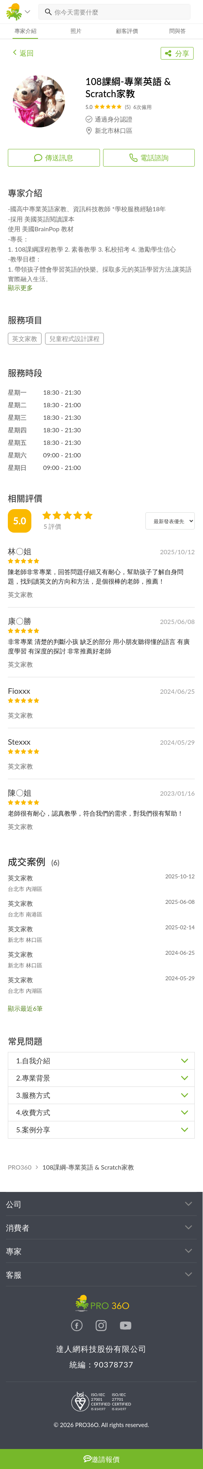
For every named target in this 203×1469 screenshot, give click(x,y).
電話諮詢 (149, 157)
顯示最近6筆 (25, 1008)
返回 (23, 52)
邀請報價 (101, 1459)
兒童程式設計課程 (74, 338)
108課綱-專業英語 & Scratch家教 (88, 1167)
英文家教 (24, 338)
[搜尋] (46, 11)
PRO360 (19, 1167)
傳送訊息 (53, 157)
